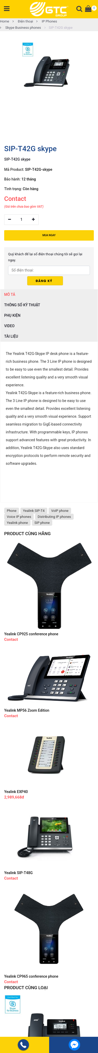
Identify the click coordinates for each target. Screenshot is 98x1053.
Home (4, 21)
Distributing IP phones (54, 517)
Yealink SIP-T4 (34, 511)
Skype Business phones (20, 28)
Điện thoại (23, 21)
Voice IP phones (19, 517)
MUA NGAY (48, 235)
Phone (11, 511)
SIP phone (42, 523)
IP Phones (46, 21)
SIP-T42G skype (58, 28)
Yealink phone (17, 523)
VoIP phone (59, 511)
